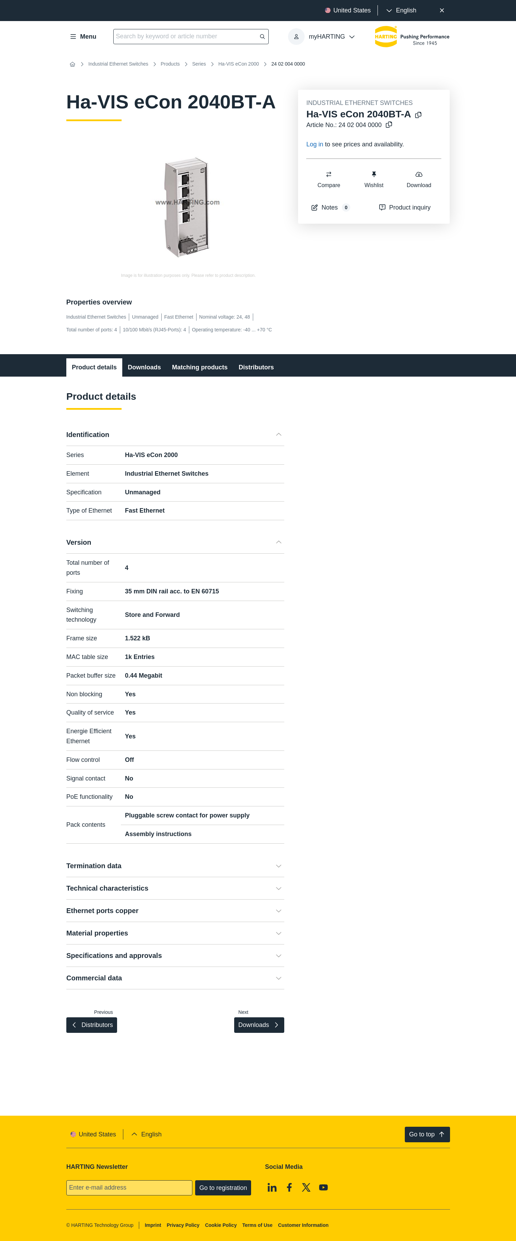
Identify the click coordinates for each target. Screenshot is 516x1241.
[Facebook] (289, 1187)
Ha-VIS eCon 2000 (238, 64)
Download (419, 179)
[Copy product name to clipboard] (418, 115)
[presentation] (400, 10)
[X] (306, 1187)
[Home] (72, 64)
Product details (94, 367)
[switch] (329, 174)
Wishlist (373, 179)
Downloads (144, 367)
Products (170, 64)
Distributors (256, 367)
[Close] (442, 10)
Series (199, 64)
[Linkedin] (272, 1187)
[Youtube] (323, 1187)
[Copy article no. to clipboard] (389, 125)
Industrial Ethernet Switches (118, 64)
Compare (328, 179)
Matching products (200, 367)
